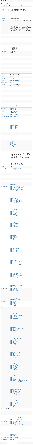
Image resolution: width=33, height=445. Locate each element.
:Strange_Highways (14, 266)
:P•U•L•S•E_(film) (13, 251)
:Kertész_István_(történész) (15, 437)
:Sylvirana (12, 435)
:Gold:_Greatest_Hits (14, 341)
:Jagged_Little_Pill (14, 235)
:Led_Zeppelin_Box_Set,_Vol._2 (15, 238)
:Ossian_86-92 (13, 249)
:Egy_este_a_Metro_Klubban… (15, 333)
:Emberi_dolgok (13, 212)
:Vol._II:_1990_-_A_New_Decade (16, 400)
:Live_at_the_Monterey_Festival (15, 241)
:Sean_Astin (13, 304)
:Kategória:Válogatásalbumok (15, 139)
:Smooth (12, 263)
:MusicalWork (12, 146)
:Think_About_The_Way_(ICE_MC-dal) (16, 275)
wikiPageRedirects (5, 408)
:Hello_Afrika (13, 344)
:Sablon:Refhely (13, 127)
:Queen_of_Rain (13, 252)
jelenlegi (3, 78)
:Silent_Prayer (13, 259)
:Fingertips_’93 (13, 216)
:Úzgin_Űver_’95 (13, 286)
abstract (2, 20)
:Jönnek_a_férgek (13, 236)
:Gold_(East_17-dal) (14, 222)
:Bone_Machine (13, 198)
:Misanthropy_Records (14, 80)
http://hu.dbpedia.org (16, 5)
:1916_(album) (13, 308)
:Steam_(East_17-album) (14, 265)
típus (2, 114)
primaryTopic (4, 439)
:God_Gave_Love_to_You (15, 423)
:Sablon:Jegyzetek (14, 124)
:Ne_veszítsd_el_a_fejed (14, 246)
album (7, 5)
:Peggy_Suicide (13, 375)
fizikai (3, 70)
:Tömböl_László (13, 184)
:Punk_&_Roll (13, 377)
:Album (11, 142)
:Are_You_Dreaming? (14, 318)
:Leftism (12, 239)
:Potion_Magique (13, 250)
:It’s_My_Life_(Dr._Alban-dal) (15, 352)
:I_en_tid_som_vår (14, 225)
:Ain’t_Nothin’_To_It (14, 190)
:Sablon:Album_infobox (14, 116)
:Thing (11, 141)
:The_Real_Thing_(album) (15, 394)
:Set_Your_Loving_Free (14, 382)
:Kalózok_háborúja (14, 181)
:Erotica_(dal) (13, 214)
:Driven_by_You (13, 331)
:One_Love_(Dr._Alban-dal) (15, 247)
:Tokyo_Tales (13, 276)
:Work (11, 143)
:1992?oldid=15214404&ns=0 (15, 170)
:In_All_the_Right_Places (14, 227)
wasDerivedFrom (4, 168)
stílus (3, 108)
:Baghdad (12, 319)
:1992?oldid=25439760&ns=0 (15, 169)
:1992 (12, 439)
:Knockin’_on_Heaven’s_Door (15, 237)
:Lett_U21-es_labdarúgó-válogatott (16, 417)
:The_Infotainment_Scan (14, 272)
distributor (4, 181)
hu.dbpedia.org (27, 5)
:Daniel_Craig (13, 301)
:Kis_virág (12, 292)
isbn (2, 76)
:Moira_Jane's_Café (14, 365)
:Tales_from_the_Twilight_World (15, 389)
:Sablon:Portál (13, 126)
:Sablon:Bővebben (14, 118)
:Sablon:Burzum (13, 117)
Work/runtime (3, 18)
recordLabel (4, 288)
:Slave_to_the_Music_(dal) (15, 261)
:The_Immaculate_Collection (15, 391)
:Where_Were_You (14, 403)
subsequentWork (4, 307)
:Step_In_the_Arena (14, 388)
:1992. (12, 408)
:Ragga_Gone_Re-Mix (14, 253)
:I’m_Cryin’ (12, 353)
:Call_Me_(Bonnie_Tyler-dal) (15, 200)
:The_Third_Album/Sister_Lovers (15, 395)
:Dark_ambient (13, 109)
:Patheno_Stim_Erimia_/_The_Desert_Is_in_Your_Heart (19, 424)
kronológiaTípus (4, 82)
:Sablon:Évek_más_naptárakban (15, 130)
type (2, 141)
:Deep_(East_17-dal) (14, 204)
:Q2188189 (12, 147)
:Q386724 (12, 148)
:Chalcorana (13, 427)
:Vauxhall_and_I (13, 278)
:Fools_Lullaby (13, 340)
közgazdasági (4, 90)
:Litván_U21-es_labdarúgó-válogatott (16, 418)
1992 (7, 4)
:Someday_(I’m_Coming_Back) (15, 264)
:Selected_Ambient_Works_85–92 (16, 381)
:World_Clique (13, 404)
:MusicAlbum (12, 145)
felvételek (3, 68)
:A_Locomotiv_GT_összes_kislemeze (16, 188)
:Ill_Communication (14, 226)
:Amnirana (12, 426)
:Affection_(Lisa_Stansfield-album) (16, 315)
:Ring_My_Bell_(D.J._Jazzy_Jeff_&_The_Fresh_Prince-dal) (19, 380)
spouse (3, 301)
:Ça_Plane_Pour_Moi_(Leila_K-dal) (16, 285)
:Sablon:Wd (13, 128)
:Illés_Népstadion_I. (14, 351)
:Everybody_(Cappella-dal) (15, 339)
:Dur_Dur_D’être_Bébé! (14, 332)
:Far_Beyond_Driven (14, 215)
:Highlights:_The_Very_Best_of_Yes (16, 224)
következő (3, 87)
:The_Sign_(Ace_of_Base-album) (16, 273)
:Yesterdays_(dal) (13, 284)
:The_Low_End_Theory (14, 392)
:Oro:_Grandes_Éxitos (14, 248)
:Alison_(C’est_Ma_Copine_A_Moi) (16, 191)
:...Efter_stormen (13, 307)
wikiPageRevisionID (4, 51)
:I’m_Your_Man (13, 354)
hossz (3, 72)
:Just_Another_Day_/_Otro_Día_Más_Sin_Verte (17, 357)
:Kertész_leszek (13, 291)
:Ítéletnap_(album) (13, 406)
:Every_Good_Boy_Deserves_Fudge (16, 338)
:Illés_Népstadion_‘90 (14, 289)
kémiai (3, 84)
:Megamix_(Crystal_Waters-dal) (15, 364)
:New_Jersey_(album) (14, 369)
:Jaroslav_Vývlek (13, 183)
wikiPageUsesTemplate (5, 116)
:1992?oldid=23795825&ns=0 (15, 168)
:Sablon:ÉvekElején (14, 129)
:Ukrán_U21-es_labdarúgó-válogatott (16, 419)
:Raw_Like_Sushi (13, 378)
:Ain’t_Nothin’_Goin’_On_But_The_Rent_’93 (17, 189)
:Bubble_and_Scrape (14, 199)
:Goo (12, 342)
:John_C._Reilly (13, 302)
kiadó (3, 80)
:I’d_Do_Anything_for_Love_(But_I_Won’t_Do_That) (18, 234)
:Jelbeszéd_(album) (14, 290)
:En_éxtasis (13, 213)
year (2, 132)
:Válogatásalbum (13, 114)
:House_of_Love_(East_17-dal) (15, 345)
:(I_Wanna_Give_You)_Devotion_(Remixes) (17, 186)
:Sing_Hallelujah (13, 260)
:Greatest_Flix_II (13, 343)
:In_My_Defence (13, 228)
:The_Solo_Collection (14, 274)
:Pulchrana (13, 433)
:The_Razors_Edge (14, 393)
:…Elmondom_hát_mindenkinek (15, 299)
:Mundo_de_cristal (14, 367)
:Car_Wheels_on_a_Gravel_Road (16, 201)
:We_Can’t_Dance (13, 401)
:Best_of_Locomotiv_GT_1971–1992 (16, 197)
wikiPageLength (4, 46)
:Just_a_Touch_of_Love (14, 358)
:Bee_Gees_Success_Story (15, 320)
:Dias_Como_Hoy (13, 326)
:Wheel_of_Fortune (14, 402)
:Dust (12, 211)
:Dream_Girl (13, 330)
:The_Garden (13, 271)
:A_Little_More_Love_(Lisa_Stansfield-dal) (17, 187)
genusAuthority (5, 426)
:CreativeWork (13, 144)
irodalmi (3, 74)
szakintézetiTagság (5, 437)
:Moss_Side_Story (14, 366)
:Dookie (12, 210)
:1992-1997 (13, 409)
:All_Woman (13, 317)
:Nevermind (13, 368)
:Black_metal (13, 108)
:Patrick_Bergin (13, 303)
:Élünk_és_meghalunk (14, 298)
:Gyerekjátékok (13, 288)
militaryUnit (4, 183)
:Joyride (12, 356)
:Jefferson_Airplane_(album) (15, 355)
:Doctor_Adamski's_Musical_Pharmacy (16, 328)
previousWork (4, 186)
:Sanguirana (13, 434)
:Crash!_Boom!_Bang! (14, 202)
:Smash (12, 262)
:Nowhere (12, 370)
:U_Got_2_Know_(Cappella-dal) (15, 277)
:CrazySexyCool (13, 203)
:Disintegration (13, 327)
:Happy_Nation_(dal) (14, 223)
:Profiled (12, 376)
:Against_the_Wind (14, 316)
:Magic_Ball (13, 363)
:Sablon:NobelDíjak (14, 125)
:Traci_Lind (13, 305)
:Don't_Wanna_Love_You (14, 209)
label (2, 166)
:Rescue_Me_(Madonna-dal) (15, 379)
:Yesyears (12, 405)
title (2, 111)
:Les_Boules (13, 240)
